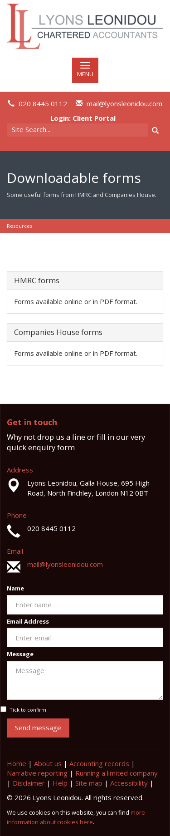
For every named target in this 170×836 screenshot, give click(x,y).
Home (16, 763)
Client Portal (94, 118)
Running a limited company (116, 772)
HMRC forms (36, 280)
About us (48, 763)
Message (20, 654)
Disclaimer (29, 782)
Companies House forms (58, 332)
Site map (88, 782)
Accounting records (99, 763)
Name (15, 588)
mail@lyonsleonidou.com (124, 103)
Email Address (28, 621)
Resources (19, 225)
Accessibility (129, 782)
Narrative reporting (37, 772)
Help (60, 782)
